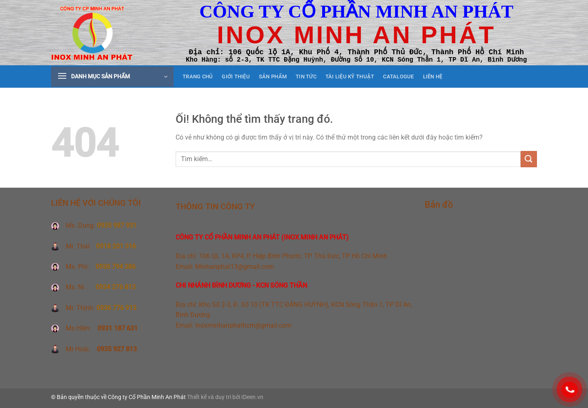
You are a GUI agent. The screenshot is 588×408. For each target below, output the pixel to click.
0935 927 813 (116, 349)
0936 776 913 (116, 308)
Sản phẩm (273, 76)
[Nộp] (529, 159)
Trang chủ (198, 76)
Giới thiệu (236, 76)
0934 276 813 (116, 287)
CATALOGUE (398, 76)
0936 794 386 (116, 267)
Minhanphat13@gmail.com (234, 267)
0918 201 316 (116, 246)
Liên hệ (433, 76)
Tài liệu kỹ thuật (349, 76)
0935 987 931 (117, 225)
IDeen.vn (252, 397)
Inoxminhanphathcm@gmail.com (243, 325)
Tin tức (306, 76)
